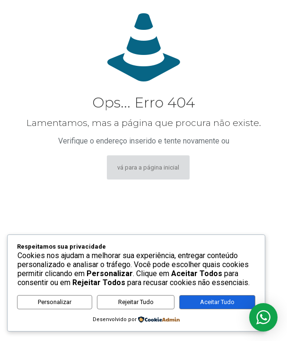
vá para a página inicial (148, 167)
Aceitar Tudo (217, 301)
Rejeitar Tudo (136, 301)
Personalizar (54, 301)
